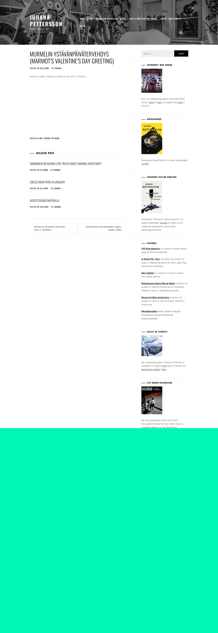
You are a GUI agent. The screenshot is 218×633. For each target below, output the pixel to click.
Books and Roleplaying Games (111, 18)
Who (82, 18)
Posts (90, 18)
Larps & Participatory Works (143, 18)
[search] (187, 22)
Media (82, 26)
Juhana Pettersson (46, 20)
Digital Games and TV (171, 18)
